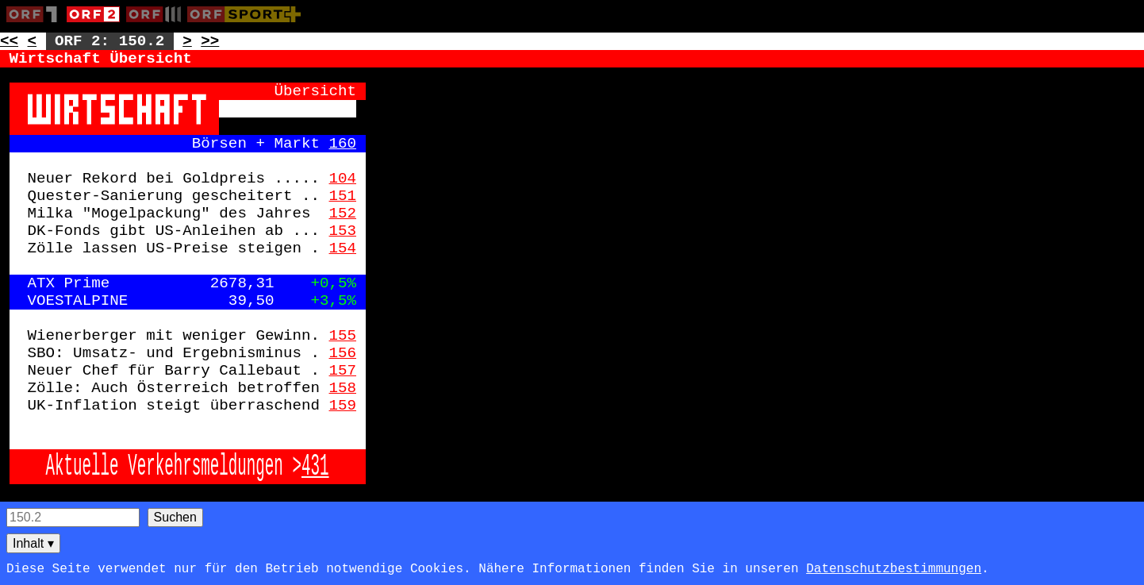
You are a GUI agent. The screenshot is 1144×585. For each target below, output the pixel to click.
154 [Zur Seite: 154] (343, 248)
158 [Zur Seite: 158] (343, 388)
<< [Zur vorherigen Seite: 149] (9, 41)
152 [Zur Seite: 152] (343, 213)
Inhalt (33, 543)
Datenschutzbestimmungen (893, 569)
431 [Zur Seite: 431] (315, 466)
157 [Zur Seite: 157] (343, 370)
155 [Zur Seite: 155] (343, 335)
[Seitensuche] (73, 517)
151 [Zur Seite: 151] (343, 196)
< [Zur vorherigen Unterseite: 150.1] (32, 41)
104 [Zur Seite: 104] (343, 178)
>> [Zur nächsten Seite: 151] (210, 41)
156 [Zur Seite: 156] (343, 353)
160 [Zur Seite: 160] (343, 143)
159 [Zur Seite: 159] (343, 405)
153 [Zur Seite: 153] (343, 231)
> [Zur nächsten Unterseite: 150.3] (187, 41)
